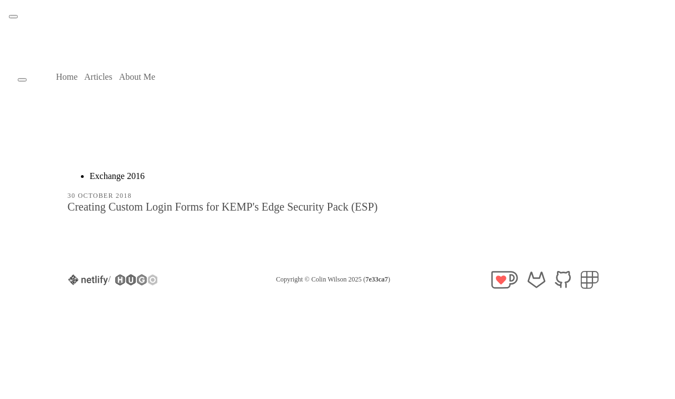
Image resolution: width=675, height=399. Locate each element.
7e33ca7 (376, 279)
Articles (98, 76)
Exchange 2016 (117, 176)
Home (67, 76)
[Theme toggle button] (13, 16)
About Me (137, 76)
